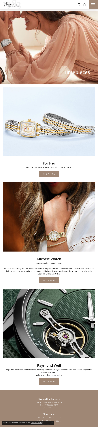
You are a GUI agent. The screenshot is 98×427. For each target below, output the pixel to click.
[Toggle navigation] (93, 4)
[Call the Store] (49, 407)
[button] (79, 4)
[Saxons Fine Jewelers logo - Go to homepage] (11, 4)
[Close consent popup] (52, 423)
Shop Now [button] (49, 174)
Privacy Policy (36, 423)
